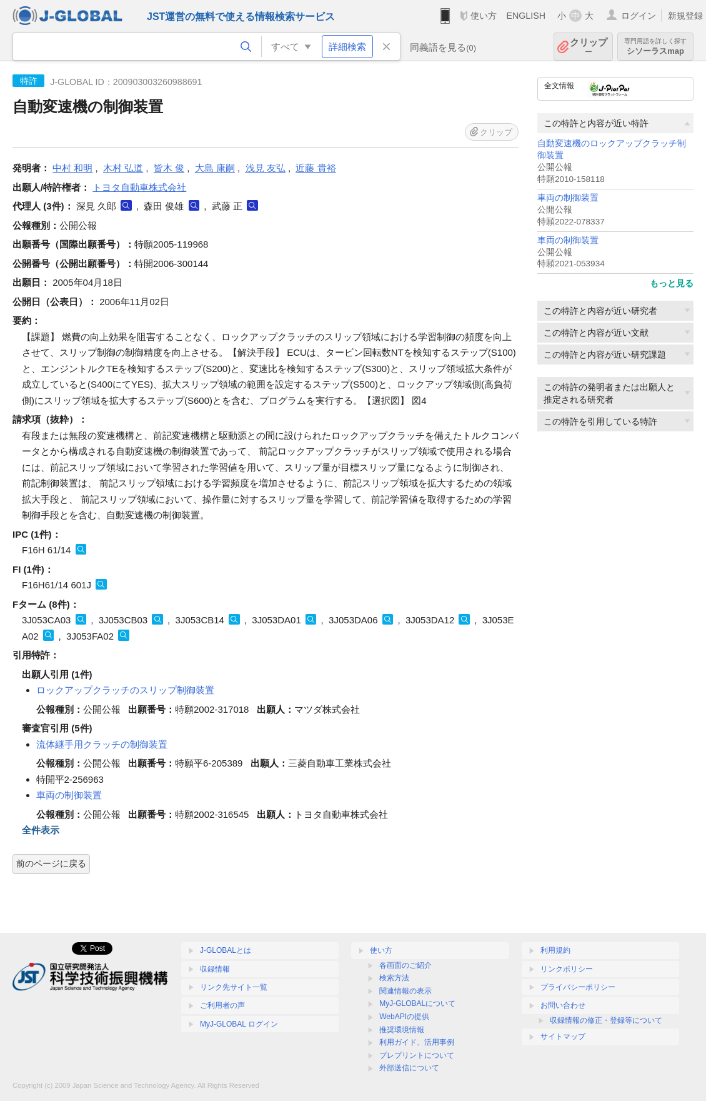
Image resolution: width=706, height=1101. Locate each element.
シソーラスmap (655, 47)
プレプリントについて (416, 1055)
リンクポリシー (566, 969)
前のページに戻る (51, 863)
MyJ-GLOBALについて (417, 1003)
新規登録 (685, 16)
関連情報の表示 (405, 991)
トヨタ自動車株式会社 (139, 187)
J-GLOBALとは (225, 950)
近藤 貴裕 (316, 168)
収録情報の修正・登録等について (606, 1020)
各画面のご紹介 (405, 965)
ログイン (638, 16)
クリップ (588, 46)
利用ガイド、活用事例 (416, 1042)
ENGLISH (525, 16)
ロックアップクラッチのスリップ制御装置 (125, 690)
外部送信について (409, 1067)
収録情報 (215, 969)
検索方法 (394, 977)
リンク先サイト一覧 (233, 987)
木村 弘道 (123, 168)
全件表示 (40, 830)
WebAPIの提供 (404, 1016)
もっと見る (672, 283)
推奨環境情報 (401, 1029)
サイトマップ (562, 1036)
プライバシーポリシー (577, 987)
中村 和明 (72, 168)
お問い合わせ (562, 1005)
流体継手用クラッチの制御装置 (101, 744)
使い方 (483, 16)
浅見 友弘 (266, 168)
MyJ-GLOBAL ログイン (239, 1024)
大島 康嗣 (215, 168)
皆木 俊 (169, 168)
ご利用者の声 (222, 1005)
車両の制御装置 (568, 198)
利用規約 (555, 950)
